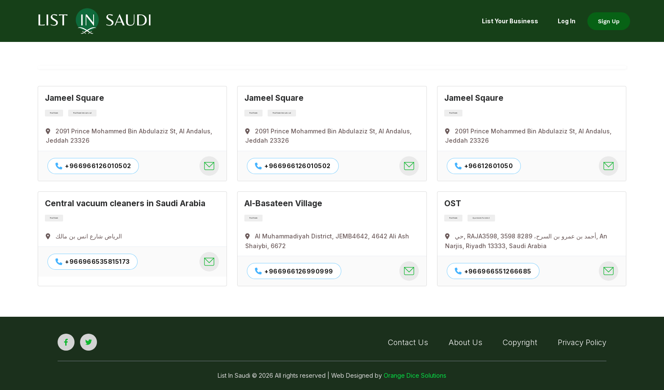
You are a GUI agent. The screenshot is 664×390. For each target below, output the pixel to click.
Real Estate (54, 113)
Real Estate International (82, 113)
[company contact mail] (209, 166)
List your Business (510, 21)
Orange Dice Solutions (415, 375)
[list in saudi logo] (94, 20)
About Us (465, 342)
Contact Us (408, 342)
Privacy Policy (582, 342)
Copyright (520, 342)
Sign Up (609, 21)
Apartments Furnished (481, 218)
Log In (566, 21)
